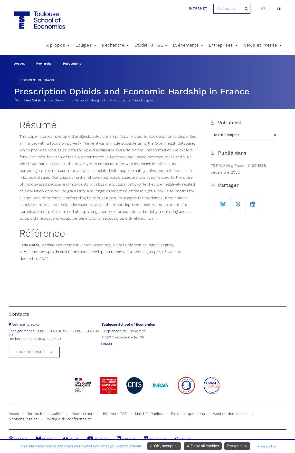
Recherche (115, 45)
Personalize (237, 446)
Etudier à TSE (150, 45)
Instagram (155, 438)
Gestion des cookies (230, 414)
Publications (72, 63)
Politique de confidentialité (69, 419)
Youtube (97, 438)
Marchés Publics (149, 414)
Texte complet (226, 135)
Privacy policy (266, 446)
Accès (14, 414)
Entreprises (223, 45)
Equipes (85, 45)
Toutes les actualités (45, 414)
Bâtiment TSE (115, 414)
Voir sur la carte (24, 324)
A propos (57, 45)
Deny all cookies (202, 446)
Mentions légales (23, 419)
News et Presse (262, 45)
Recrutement (83, 414)
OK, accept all (164, 446)
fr (263, 8)
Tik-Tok (182, 438)
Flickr (71, 438)
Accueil (19, 63)
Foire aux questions (188, 414)
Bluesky (45, 438)
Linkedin (126, 438)
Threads (18, 438)
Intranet (198, 8)
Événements (188, 45)
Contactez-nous (30, 352)
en (279, 8)
